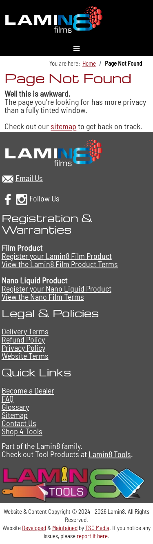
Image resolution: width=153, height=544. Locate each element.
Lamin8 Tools (110, 454)
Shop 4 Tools (22, 431)
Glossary (15, 406)
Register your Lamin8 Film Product (57, 256)
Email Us (29, 178)
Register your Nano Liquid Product (56, 288)
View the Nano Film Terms (43, 296)
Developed (34, 527)
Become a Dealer (28, 390)
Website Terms (25, 355)
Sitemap (15, 415)
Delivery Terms (25, 331)
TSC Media (97, 527)
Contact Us (19, 423)
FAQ (7, 398)
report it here (92, 536)
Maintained (65, 527)
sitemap (63, 126)
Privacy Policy (23, 347)
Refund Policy (23, 339)
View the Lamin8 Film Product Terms (60, 264)
